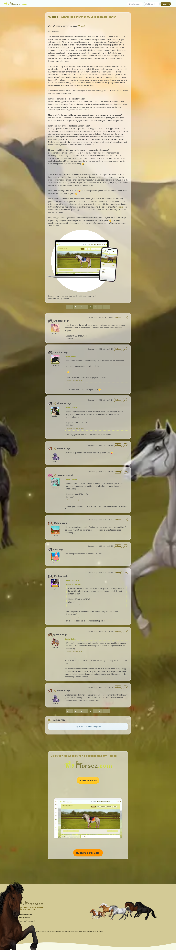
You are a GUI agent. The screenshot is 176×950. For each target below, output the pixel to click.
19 (95, 306)
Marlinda (81, 26)
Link (125, 317)
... (71, 306)
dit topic (120, 207)
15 (76, 306)
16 (81, 306)
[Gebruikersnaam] (135, 4)
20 (100, 306)
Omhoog (118, 317)
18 (90, 306)
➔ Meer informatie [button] (88, 780)
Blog (55, 16)
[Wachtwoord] (152, 4)
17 (86, 306)
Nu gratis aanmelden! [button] (88, 852)
